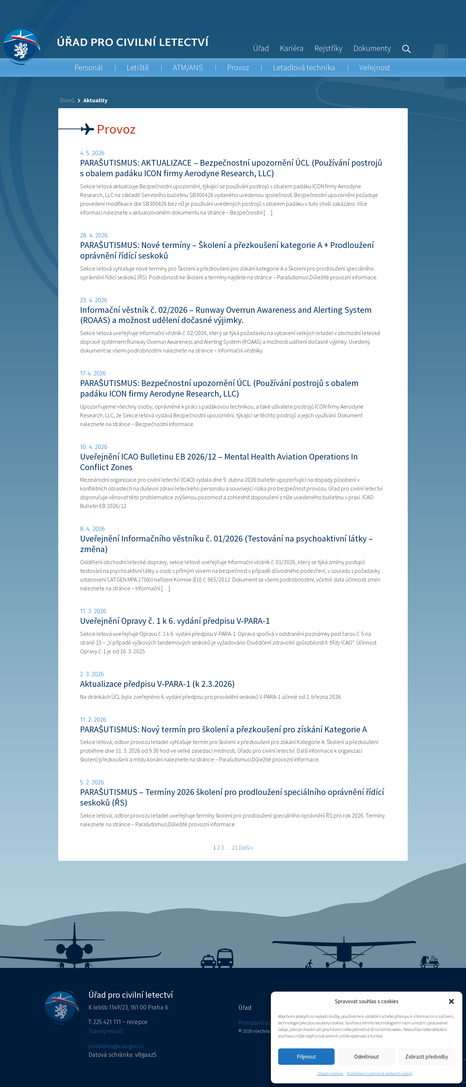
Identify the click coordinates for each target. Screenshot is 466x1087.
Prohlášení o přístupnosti (267, 1022)
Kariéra (292, 48)
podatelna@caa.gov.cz (116, 1045)
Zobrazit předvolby (426, 1056)
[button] (451, 1001)
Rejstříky (329, 48)
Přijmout (306, 1056)
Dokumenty (372, 48)
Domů (67, 100)
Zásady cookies (330, 1073)
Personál (89, 67)
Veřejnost (374, 67)
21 (235, 847)
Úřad (261, 48)
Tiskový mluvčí (105, 1031)
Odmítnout (366, 1056)
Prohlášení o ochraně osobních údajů (379, 1073)
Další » (246, 847)
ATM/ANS (188, 67)
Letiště (138, 67)
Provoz (238, 67)
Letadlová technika (304, 67)
